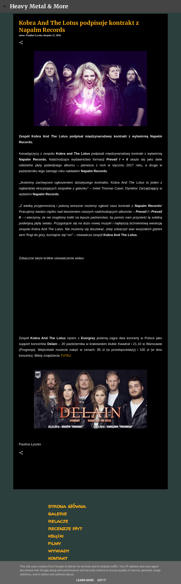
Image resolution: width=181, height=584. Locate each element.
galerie (57, 513)
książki (55, 535)
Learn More (85, 580)
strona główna (67, 506)
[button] (21, 42)
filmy (54, 543)
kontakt (57, 557)
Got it (101, 580)
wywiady (58, 550)
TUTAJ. (66, 355)
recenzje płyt (65, 528)
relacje (58, 520)
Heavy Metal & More (39, 6)
